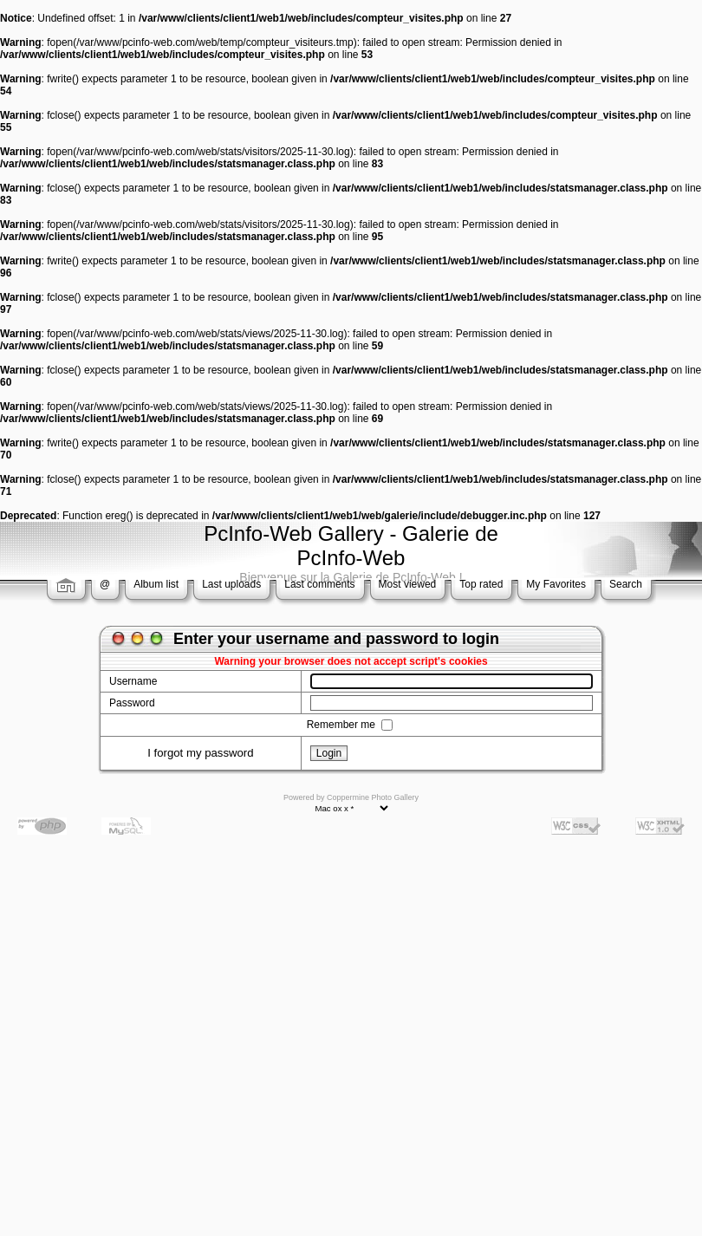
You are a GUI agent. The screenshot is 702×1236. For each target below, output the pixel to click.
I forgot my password (200, 752)
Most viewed (408, 584)
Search (625, 584)
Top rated (481, 584)
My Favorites (556, 584)
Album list (156, 584)
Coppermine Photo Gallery (373, 797)
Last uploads (231, 584)
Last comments (319, 584)
